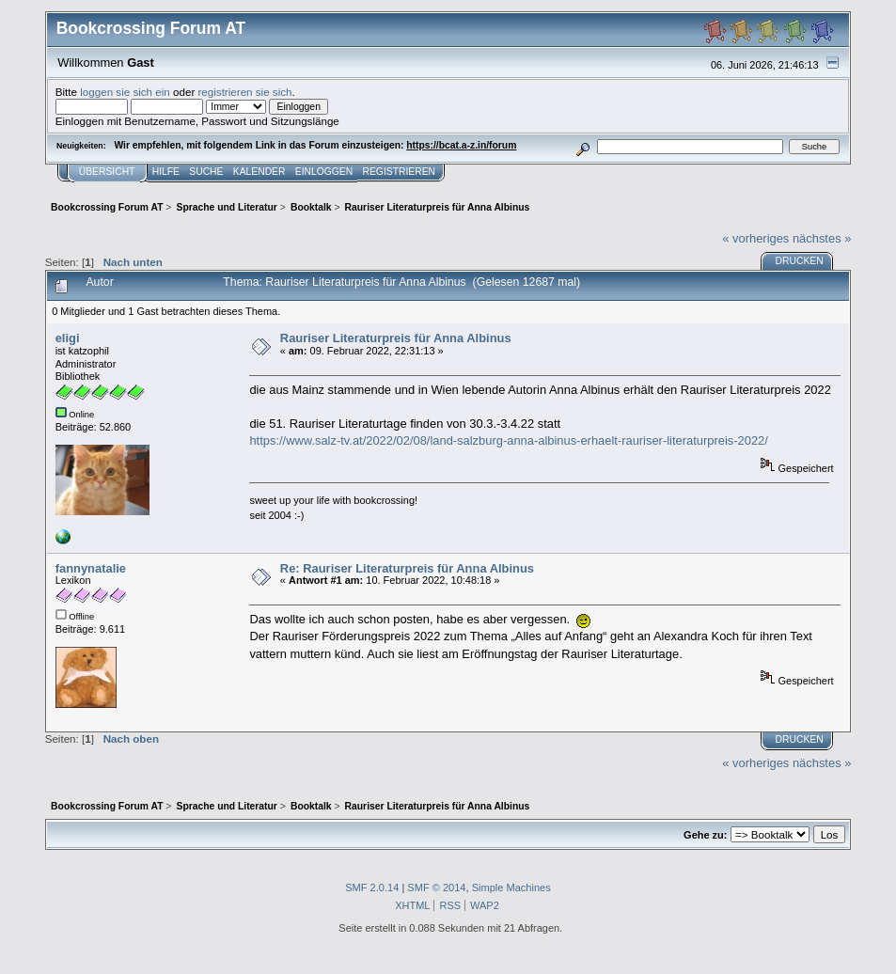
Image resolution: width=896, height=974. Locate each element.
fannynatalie (90, 568)
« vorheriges (755, 238)
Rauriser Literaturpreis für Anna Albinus (395, 338)
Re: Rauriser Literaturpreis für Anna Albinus (407, 568)
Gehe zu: (705, 834)
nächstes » (822, 238)
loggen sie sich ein (125, 92)
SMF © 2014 (436, 887)
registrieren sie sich (244, 92)
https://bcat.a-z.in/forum (461, 145)
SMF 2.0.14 (372, 887)
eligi (67, 338)
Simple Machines (511, 887)
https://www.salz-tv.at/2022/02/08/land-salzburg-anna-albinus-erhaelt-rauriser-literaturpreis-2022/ (508, 440)
